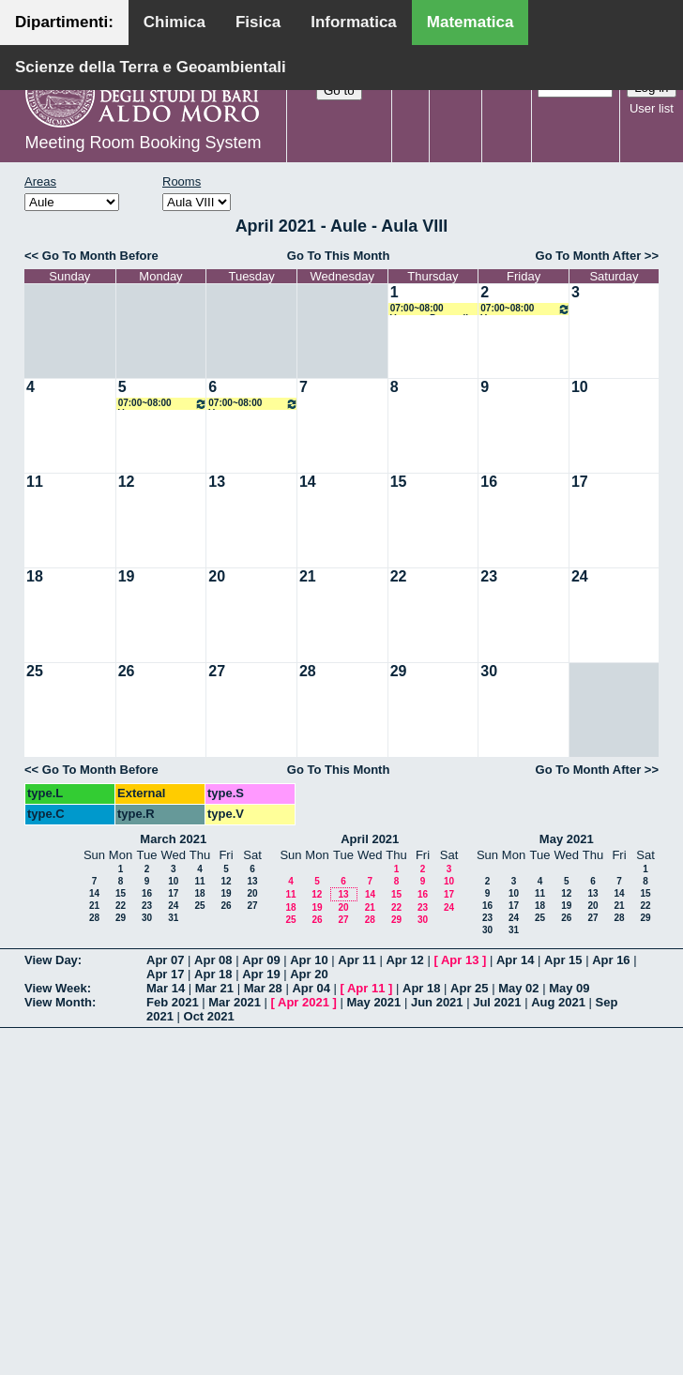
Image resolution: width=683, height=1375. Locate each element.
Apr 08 (213, 960)
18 (34, 576)
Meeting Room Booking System (142, 142)
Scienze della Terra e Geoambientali (150, 67)
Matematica (470, 22)
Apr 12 (404, 960)
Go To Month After (589, 256)
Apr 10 (308, 960)
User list (652, 108)
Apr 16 (611, 960)
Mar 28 (263, 988)
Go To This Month (338, 256)
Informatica (354, 22)
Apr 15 (563, 960)
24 (579, 576)
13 (216, 482)
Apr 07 (165, 960)
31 (173, 918)
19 (126, 576)
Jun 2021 (437, 1002)
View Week (55, 988)
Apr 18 (213, 974)
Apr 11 (356, 960)
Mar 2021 (234, 1002)
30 (488, 671)
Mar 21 (214, 988)
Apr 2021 (303, 1002)
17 (579, 482)
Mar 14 (165, 988)
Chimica (174, 22)
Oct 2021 (209, 1016)
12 (126, 482)
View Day (51, 960)
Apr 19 (261, 974)
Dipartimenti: (64, 22)
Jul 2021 (497, 1002)
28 (307, 671)
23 (488, 576)
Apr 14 (515, 960)
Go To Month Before (100, 256)
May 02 (518, 988)
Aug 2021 (558, 1002)
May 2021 (566, 839)
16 (488, 482)
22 (398, 576)
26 (126, 671)
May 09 (569, 988)
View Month (58, 1002)
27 (216, 671)
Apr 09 (261, 960)
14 (307, 482)
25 (34, 671)
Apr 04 (310, 988)
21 (307, 576)
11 (34, 482)
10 (579, 387)
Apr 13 (459, 960)
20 (216, 576)
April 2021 (370, 839)
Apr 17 (165, 974)
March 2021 (173, 839)
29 (398, 671)
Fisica (258, 22)
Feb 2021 (172, 1002)
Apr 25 (469, 988)
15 (398, 482)
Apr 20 (308, 974)
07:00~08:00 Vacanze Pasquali (429, 309)
